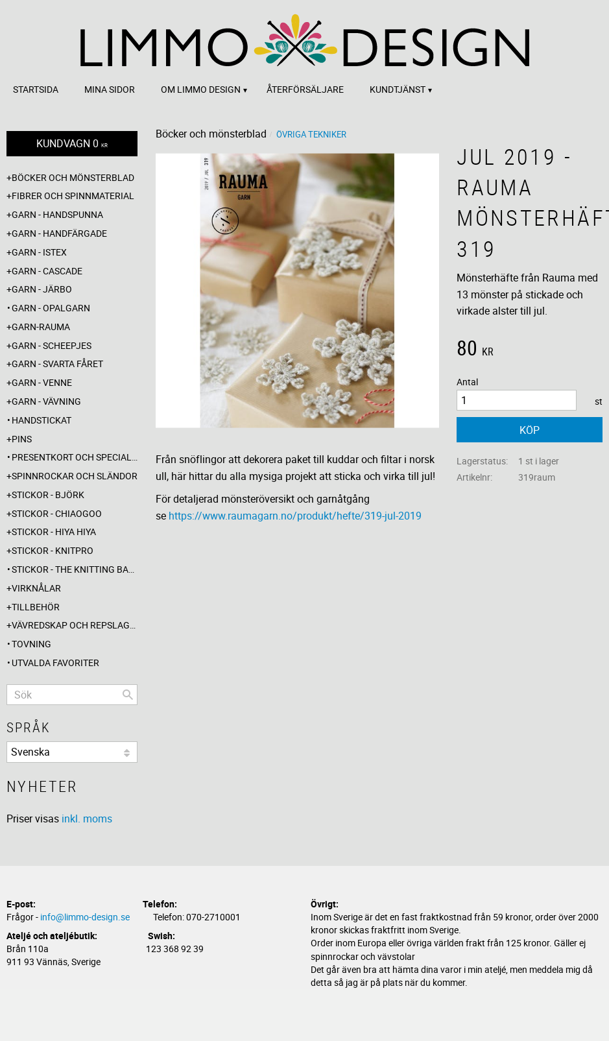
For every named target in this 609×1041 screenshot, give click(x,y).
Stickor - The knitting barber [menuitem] (74, 569)
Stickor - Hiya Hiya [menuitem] (54, 531)
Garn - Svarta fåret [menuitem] (57, 363)
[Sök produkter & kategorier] (71, 694)
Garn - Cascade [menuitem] (47, 271)
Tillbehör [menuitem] (36, 607)
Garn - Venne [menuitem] (42, 382)
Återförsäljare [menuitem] (305, 89)
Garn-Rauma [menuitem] (41, 326)
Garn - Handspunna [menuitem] (57, 214)
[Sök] (127, 694)
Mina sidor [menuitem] (109, 89)
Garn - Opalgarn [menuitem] (51, 308)
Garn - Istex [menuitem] (39, 252)
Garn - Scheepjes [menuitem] (51, 345)
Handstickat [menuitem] (41, 420)
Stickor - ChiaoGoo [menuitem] (57, 513)
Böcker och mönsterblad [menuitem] (73, 177)
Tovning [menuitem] (31, 644)
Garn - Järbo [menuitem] (42, 289)
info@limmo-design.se (85, 917)
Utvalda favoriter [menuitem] (55, 662)
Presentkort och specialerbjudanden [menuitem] (74, 457)
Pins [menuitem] (22, 439)
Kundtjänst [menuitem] (397, 89)
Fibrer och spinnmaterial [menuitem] (73, 195)
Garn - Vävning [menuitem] (46, 401)
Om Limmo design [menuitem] (201, 89)
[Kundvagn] (71, 143)
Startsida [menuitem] (35, 89)
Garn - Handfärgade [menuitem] (59, 233)
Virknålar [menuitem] (36, 588)
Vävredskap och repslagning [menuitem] (74, 625)
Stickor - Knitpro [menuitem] (52, 550)
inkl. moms (87, 818)
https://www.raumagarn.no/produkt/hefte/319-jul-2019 (295, 516)
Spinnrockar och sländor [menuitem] (74, 476)
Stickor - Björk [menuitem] (48, 494)
